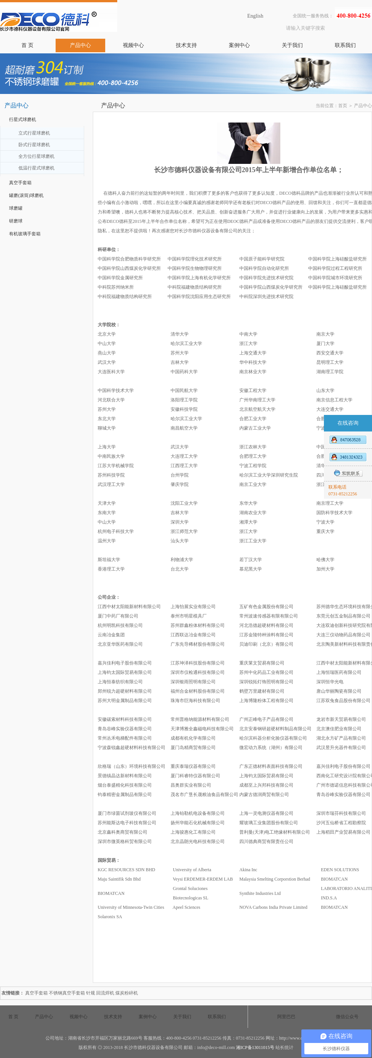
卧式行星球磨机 (34, 144)
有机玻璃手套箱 (25, 233)
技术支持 (186, 45)
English (255, 16)
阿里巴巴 (286, 1016)
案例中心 (239, 45)
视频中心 (133, 45)
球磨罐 (16, 208)
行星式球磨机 (22, 119)
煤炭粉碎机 (126, 993)
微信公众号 (347, 1016)
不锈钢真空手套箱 (67, 993)
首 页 (27, 45)
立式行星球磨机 (34, 133)
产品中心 (80, 45)
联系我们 (345, 45)
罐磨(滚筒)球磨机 (26, 195)
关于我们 (292, 45)
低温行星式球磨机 (36, 168)
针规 (90, 993)
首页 (342, 105)
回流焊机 (105, 993)
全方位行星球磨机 (36, 156)
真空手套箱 (20, 182)
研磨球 (16, 221)
